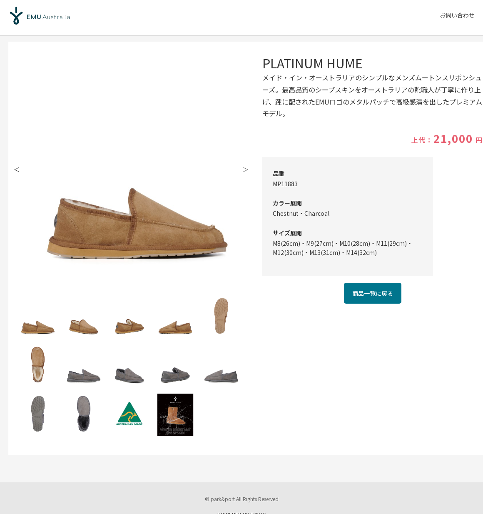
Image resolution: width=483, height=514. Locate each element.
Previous (16, 169)
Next (246, 169)
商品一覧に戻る (372, 293)
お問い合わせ (457, 15)
